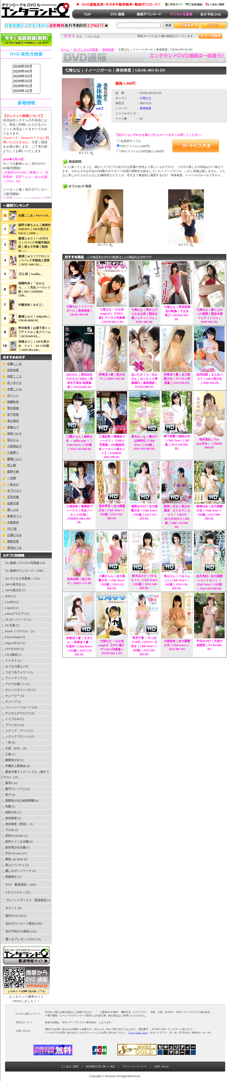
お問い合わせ (161, 1066)
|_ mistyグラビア (12, 613)
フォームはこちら (138, 1032)
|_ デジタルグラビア (15, 713)
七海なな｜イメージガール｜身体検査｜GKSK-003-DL (79, 310)
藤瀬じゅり (14, 459)
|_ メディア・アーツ (15, 731)
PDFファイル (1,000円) (135, 146)
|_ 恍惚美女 (9, 876)
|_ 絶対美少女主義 (13, 847)
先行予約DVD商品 (17, 931)
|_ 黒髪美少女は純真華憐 (17, 800)
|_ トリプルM (10, 719)
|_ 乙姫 (6, 754)
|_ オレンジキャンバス (16, 690)
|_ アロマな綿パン (13, 684)
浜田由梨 (13, 370)
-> (19, 578)
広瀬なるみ (14, 535)
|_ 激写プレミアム (13, 789)
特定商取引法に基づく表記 (100, 1066)
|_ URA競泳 (9, 654)
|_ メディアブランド (15, 736)
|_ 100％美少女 (11, 590)
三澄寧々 (13, 452)
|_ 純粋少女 (9, 812)
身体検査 (108, 49)
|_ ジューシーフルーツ (16, 707)
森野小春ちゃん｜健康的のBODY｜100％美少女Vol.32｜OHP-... (34, 229)
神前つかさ (14, 433)
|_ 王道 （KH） (11, 748)
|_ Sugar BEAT (11, 643)
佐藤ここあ (14, 364)
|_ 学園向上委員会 (13, 766)
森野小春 (13, 471)
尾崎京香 (13, 541)
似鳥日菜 (13, 503)
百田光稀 (13, 497)
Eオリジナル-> (15, 892)
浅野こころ (14, 376)
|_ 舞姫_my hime (12, 859)
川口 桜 (12, 528)
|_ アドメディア (12, 678)
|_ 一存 (6, 742)
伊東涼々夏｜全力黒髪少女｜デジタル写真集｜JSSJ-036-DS (177, 379)
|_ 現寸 (6, 794)
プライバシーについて (134, 1066)
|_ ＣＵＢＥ (9, 660)
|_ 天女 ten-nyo (11, 853)
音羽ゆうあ (14, 548)
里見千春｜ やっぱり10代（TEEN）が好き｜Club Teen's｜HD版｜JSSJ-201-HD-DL (144, 646)
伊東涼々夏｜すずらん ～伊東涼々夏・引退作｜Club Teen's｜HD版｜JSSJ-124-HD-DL (79, 646)
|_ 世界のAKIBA (12, 835)
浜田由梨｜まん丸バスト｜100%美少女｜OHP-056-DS (209, 379)
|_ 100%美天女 (11, 584)
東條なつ (13, 427)
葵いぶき (13, 509)
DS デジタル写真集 (85, 49)
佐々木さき (14, 383)
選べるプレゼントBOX (20, 939)
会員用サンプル (130, 141)
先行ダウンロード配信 (20, 923)
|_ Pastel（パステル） (15, 631)
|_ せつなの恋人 (12, 666)
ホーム (65, 49)
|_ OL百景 (8, 625)
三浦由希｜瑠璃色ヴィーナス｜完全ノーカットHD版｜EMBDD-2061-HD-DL (79, 514)
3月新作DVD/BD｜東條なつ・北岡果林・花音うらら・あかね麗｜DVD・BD (25, 177)
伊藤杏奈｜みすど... (31, 304)
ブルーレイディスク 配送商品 (25, 900)
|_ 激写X (7, 783)
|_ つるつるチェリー (15, 672)
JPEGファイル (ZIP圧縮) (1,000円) (142, 151)
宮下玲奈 (13, 414)
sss (26, 79)
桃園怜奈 (13, 402)
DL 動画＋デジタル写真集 (22, 563)
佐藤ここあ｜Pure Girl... (34, 215)
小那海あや (14, 446)
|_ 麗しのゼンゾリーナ (16, 871)
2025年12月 (26, 91)
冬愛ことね (14, 389)
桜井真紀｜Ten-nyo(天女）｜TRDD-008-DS (209, 443)
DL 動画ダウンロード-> (20, 570)
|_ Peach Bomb (11, 637)
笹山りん (13, 440)
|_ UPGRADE (10, 649)
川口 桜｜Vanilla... (30, 274)
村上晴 (11, 465)
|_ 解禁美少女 (10, 760)
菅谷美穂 (13, 408)
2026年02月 (26, 81)
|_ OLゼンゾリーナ (14, 619)
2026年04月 (26, 71)
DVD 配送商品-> (17, 884)
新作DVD (11, 916)
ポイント (13, 395)
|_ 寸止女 (7, 830)
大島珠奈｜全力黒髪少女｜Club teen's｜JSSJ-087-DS (177, 645)
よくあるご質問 (69, 1066)
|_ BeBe (6, 596)
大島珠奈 (13, 522)
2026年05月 (26, 66)
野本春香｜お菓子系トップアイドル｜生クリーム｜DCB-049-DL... (34, 332)
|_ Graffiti (8, 602)
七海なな (145, 98)
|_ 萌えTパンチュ (13, 865)
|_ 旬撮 (6, 806)
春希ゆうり (14, 516)
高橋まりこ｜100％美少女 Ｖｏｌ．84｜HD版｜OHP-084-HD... (33, 346)
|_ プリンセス (10, 725)
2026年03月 (26, 76)
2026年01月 (26, 86)
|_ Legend (7, 608)
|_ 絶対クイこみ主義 (15, 841)
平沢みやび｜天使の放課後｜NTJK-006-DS (209, 645)
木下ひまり (14, 490)
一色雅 (11, 478)
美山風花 (13, 421)
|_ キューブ (9, 701)
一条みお (13, 484)
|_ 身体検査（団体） (15, 824)
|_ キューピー (10, 695)
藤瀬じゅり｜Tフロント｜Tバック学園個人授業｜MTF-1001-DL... (34, 260)
